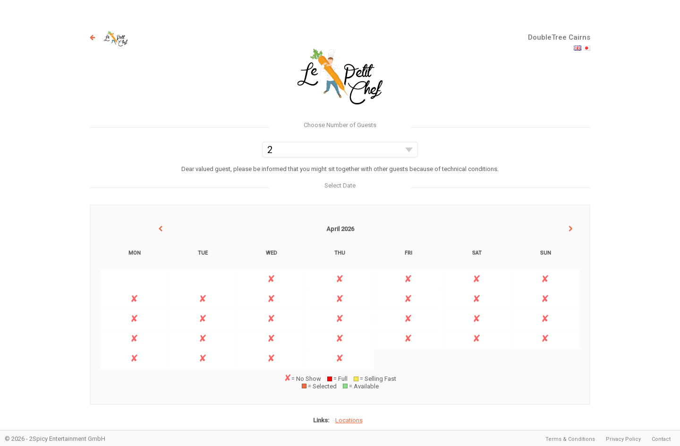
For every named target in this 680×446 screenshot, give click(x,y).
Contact (661, 439)
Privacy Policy (623, 439)
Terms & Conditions (570, 439)
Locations (349, 420)
